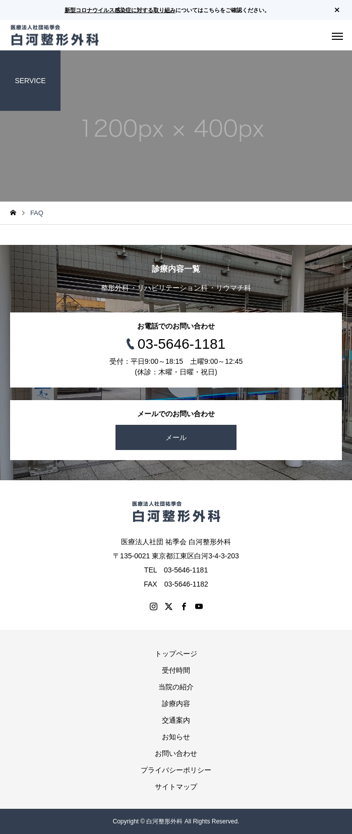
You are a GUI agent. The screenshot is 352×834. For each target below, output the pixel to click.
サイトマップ (176, 787)
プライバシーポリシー (176, 770)
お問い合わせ (176, 753)
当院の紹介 (176, 687)
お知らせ (176, 737)
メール (176, 437)
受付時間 (176, 670)
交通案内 (176, 720)
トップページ (176, 654)
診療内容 (176, 703)
